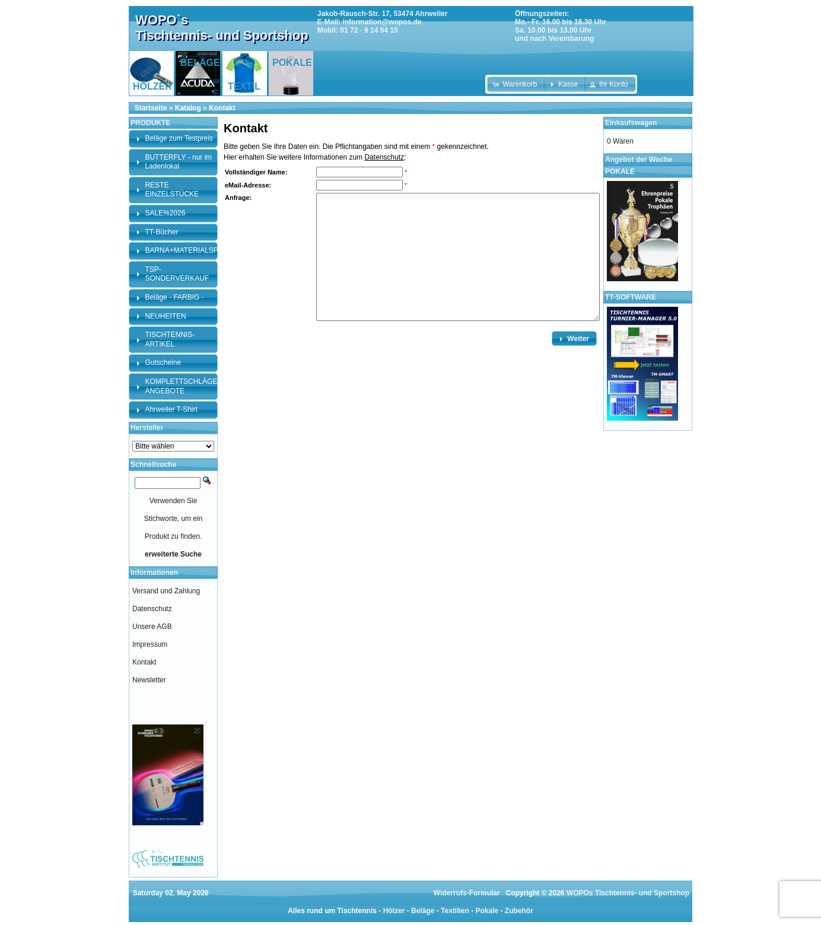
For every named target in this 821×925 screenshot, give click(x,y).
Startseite (151, 108)
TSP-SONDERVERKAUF (177, 274)
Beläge (422, 911)
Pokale (486, 911)
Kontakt (222, 108)
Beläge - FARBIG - (174, 297)
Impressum (149, 644)
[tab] (173, 139)
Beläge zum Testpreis (179, 138)
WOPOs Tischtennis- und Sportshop (628, 893)
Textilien (455, 911)
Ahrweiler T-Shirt (171, 409)
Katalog (188, 108)
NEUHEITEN (165, 316)
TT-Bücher (161, 232)
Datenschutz (384, 157)
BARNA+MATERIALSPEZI (187, 250)
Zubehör (519, 911)
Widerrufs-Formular (467, 893)
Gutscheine (163, 362)
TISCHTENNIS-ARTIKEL (170, 339)
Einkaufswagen (631, 123)
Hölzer (394, 911)
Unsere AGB (152, 626)
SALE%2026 (165, 213)
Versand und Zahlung (166, 591)
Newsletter (149, 680)
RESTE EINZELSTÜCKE (172, 190)
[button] (516, 84)
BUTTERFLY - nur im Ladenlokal (178, 162)
